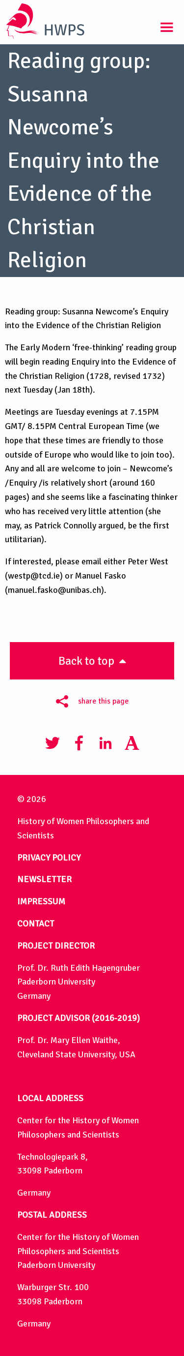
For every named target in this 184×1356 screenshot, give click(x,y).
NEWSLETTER (44, 879)
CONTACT (35, 923)
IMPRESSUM (41, 901)
